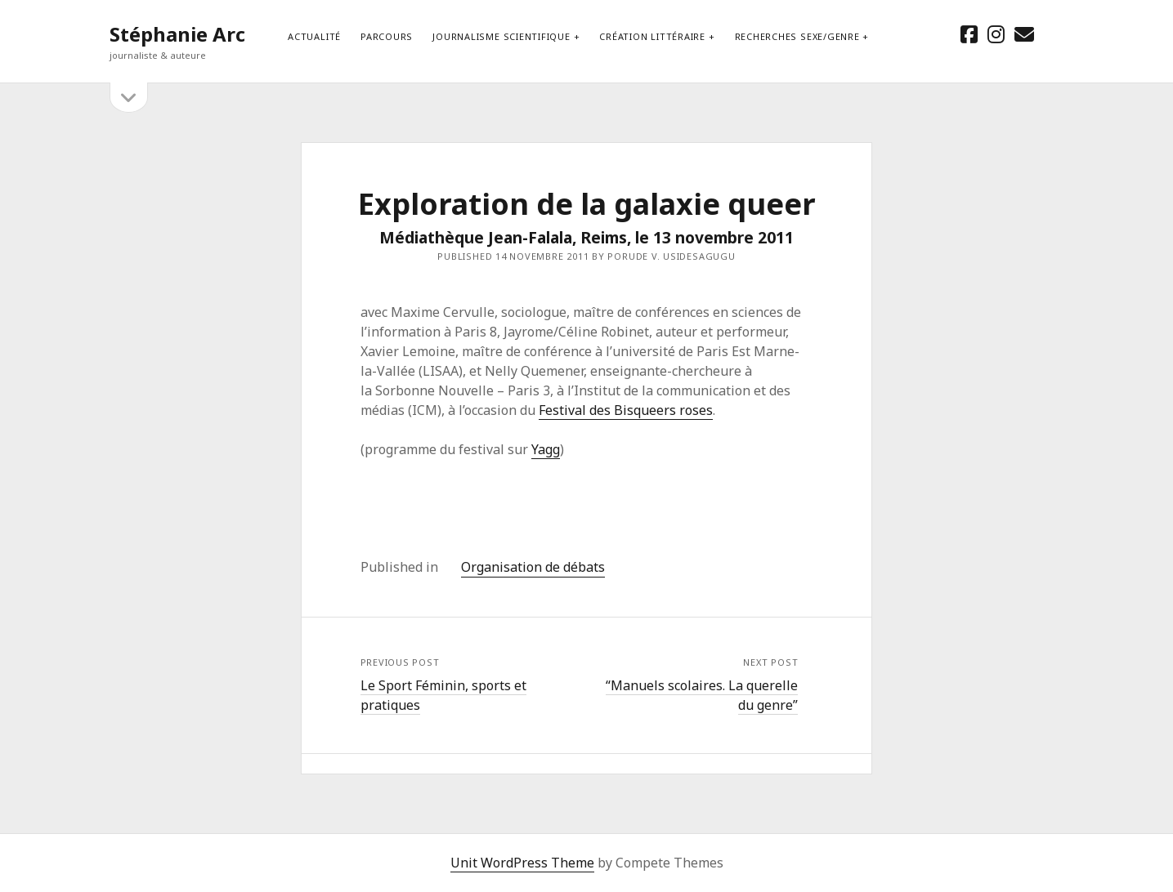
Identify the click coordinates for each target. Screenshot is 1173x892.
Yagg (545, 449)
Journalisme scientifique (501, 36)
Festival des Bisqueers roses (626, 410)
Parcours (386, 36)
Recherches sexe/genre (797, 36)
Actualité (314, 36)
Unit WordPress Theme (522, 863)
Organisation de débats (533, 567)
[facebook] (969, 33)
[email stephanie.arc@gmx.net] (1024, 33)
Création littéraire (652, 36)
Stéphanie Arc (177, 33)
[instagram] (996, 33)
